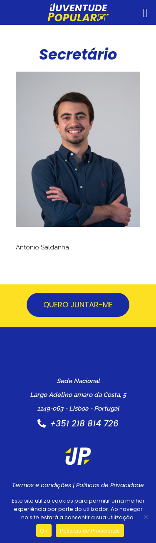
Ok (43, 531)
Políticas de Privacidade (110, 485)
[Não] (145, 517)
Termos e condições (41, 485)
